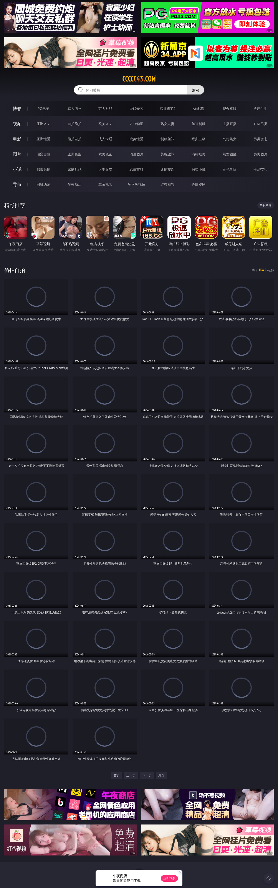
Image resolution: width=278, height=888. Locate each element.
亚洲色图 (74, 154)
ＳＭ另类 (260, 123)
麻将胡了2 (167, 108)
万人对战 (105, 108)
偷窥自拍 (43, 154)
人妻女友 (105, 169)
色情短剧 (198, 184)
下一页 (147, 775)
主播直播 (230, 123)
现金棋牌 (230, 108)
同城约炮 (43, 184)
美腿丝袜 (167, 154)
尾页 (161, 775)
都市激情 (43, 169)
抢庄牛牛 (260, 108)
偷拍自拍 (74, 139)
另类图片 (260, 154)
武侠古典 (136, 169)
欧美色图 (105, 154)
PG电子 (43, 108)
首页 (117, 775)
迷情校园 (167, 169)
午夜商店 (74, 184)
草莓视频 (105, 184)
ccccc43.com (139, 79)
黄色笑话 (230, 169)
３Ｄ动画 (136, 123)
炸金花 (198, 108)
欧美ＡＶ (105, 123)
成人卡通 (105, 139)
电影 (17, 139)
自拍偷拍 (74, 123)
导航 (17, 184)
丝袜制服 (198, 123)
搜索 (195, 90)
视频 (17, 124)
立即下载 (169, 878)
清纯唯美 (198, 154)
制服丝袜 (167, 139)
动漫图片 (136, 154)
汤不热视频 (136, 184)
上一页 (131, 775)
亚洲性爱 (43, 139)
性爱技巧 (260, 169)
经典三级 (198, 139)
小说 (17, 169)
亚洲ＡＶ (43, 123)
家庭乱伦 (74, 169)
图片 (17, 154)
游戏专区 (136, 108)
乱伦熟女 (230, 139)
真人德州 (74, 108)
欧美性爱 (136, 139)
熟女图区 (230, 154)
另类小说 (198, 169)
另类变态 (260, 139)
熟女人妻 (167, 123)
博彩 (17, 108)
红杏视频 (167, 184)
